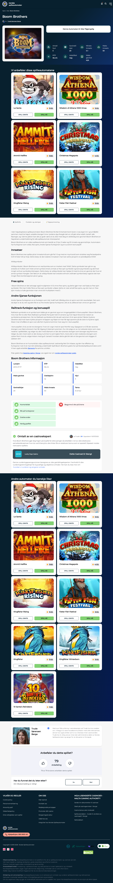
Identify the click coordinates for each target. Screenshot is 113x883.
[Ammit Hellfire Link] (34, 137)
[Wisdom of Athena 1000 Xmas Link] (79, 89)
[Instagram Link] (12, 849)
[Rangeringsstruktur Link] (55, 815)
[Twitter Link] (4, 849)
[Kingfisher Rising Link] (34, 184)
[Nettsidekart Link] (91, 820)
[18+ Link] (68, 847)
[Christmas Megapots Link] (79, 137)
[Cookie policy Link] (20, 800)
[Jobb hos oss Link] (55, 819)
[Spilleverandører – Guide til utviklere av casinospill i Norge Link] (91, 815)
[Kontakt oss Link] (55, 803)
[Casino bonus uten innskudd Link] (91, 810)
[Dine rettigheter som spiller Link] (20, 815)
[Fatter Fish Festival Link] (79, 184)
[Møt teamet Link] (55, 800)
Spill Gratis (23, 115)
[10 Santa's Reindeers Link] (34, 688)
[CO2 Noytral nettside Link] (103, 847)
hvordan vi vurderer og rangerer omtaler (29, 467)
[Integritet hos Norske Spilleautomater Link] (55, 822)
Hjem (4, 11)
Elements (31, 348)
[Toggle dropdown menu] (110, 4)
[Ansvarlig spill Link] (20, 807)
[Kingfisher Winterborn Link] (79, 641)
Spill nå (44, 115)
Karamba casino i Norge (31, 353)
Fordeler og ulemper (33, 222)
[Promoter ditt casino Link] (55, 811)
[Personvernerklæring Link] (20, 803)
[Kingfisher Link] (34, 641)
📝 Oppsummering (53, 222)
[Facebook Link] (8, 849)
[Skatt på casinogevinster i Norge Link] (91, 806)
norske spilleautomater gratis (65, 353)
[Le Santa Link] (34, 89)
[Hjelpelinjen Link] (78, 846)
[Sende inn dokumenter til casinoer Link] (91, 802)
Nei (91, 782)
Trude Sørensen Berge (14, 21)
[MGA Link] (91, 846)
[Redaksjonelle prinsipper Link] (55, 807)
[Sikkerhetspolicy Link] (20, 811)
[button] (110, 4)
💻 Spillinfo (17, 222)
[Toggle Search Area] (105, 3)
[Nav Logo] (11, 4)
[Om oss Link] (55, 795)
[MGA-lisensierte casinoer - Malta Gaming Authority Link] (91, 797)
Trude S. (79, 436)
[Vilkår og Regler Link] (20, 795)
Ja (74, 782)
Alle (8, 11)
